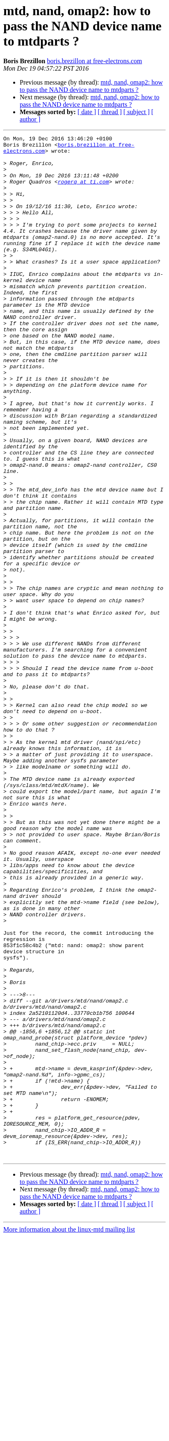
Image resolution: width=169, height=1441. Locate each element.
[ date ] (87, 111)
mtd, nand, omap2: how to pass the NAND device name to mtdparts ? (91, 86)
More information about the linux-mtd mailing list (69, 1433)
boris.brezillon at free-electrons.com (94, 60)
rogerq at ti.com (83, 191)
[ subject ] (136, 111)
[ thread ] (110, 111)
